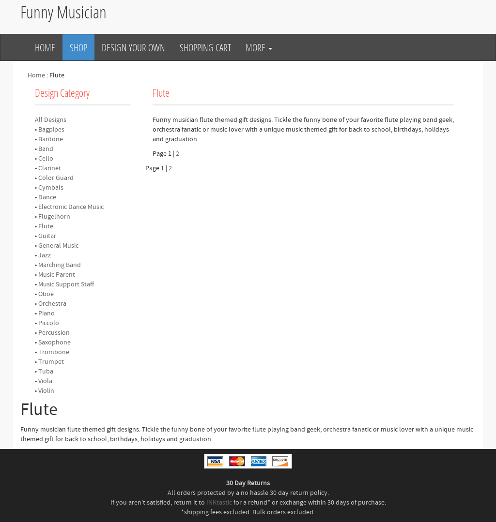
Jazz (44, 255)
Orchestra (52, 303)
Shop (78, 47)
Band (45, 149)
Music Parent (56, 274)
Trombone (53, 352)
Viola (45, 381)
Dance (47, 197)
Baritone (50, 139)
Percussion (54, 332)
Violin (46, 391)
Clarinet (49, 168)
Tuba (45, 371)
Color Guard (56, 178)
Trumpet (51, 362)
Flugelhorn (54, 216)
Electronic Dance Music (71, 207)
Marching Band (59, 265)
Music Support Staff (66, 284)
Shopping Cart (205, 47)
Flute (45, 226)
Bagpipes (51, 129)
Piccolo (48, 323)
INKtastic (219, 502)
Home (45, 47)
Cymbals (50, 187)
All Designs (50, 120)
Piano (46, 313)
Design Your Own (133, 47)
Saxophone (54, 342)
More (259, 47)
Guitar (47, 236)
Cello (45, 158)
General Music (58, 245)
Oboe (46, 294)
